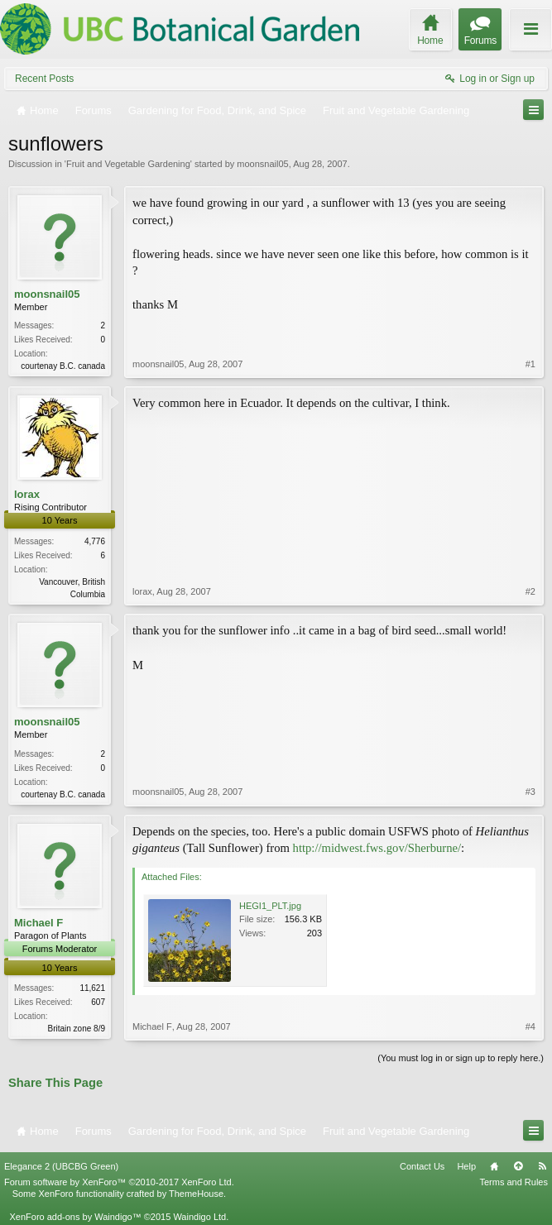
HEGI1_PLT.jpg (270, 906)
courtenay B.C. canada (63, 366)
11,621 (92, 988)
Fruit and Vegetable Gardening (128, 164)
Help (466, 1166)
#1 (530, 364)
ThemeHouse (196, 1194)
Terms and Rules (513, 1182)
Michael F (38, 922)
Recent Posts (44, 78)
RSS (542, 1166)
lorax (27, 494)
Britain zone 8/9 (77, 1028)
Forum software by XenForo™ (119, 1182)
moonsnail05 (262, 164)
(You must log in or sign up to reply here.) (460, 1058)
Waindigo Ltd (199, 1217)
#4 (530, 1026)
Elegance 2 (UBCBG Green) (61, 1166)
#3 (530, 792)
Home (494, 1166)
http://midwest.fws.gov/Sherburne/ (377, 847)
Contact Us (422, 1166)
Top (518, 1166)
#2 (530, 591)
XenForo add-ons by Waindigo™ (75, 1217)
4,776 (94, 541)
